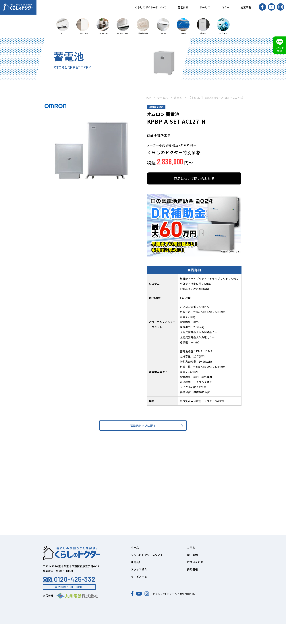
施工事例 (246, 7)
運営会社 (136, 564)
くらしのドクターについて (151, 7)
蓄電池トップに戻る (142, 426)
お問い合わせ (195, 564)
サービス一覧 (139, 578)
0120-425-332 (69, 581)
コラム (225, 7)
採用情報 (192, 571)
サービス (205, 7)
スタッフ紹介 (139, 571)
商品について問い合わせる (194, 178)
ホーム (135, 549)
